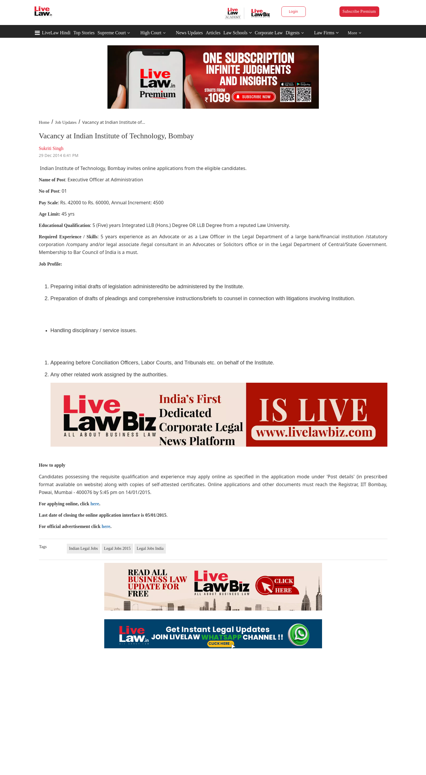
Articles (213, 32)
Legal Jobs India (150, 548)
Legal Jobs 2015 (117, 548)
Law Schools (237, 32)
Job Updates (66, 122)
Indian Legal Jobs (83, 548)
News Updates (189, 32)
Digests (293, 32)
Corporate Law (269, 32)
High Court (150, 32)
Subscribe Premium (359, 11)
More (355, 33)
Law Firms (326, 32)
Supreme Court (112, 32)
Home (44, 122)
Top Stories (84, 32)
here (94, 503)
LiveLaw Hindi (56, 32)
